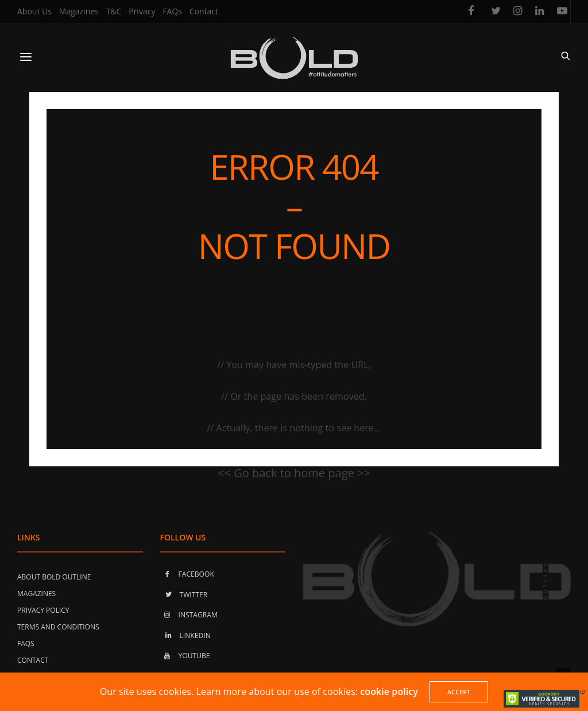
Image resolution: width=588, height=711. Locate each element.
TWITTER (184, 595)
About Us (34, 11)
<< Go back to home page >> (294, 473)
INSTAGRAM (189, 615)
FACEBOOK (187, 574)
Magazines (79, 11)
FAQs (172, 11)
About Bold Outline (54, 577)
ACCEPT (458, 691)
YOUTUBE (185, 655)
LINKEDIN (185, 635)
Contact (203, 11)
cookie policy (389, 691)
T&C (114, 11)
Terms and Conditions (58, 627)
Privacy (142, 11)
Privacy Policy (43, 610)
